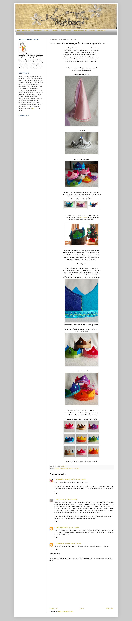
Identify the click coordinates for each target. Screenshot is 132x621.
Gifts (74, 468)
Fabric (70, 468)
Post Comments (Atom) (65, 611)
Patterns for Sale (80, 30)
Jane (57, 527)
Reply (56, 493)
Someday (20, 34)
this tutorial (83, 217)
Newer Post (53, 608)
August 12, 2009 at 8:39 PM (68, 499)
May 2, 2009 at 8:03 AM (78, 479)
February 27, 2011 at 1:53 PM (69, 527)
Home (82, 608)
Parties (92, 30)
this (33, 108)
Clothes (57, 468)
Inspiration (101, 30)
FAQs (46, 30)
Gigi (57, 499)
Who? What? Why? (24, 30)
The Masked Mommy (63, 479)
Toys (77, 468)
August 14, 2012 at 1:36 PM (72, 543)
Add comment (55, 554)
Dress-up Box (64, 468)
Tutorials (54, 30)
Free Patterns (66, 30)
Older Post (109, 608)
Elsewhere (38, 30)
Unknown (59, 543)
